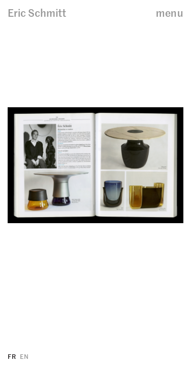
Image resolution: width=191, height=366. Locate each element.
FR (12, 356)
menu (169, 12)
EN (24, 356)
